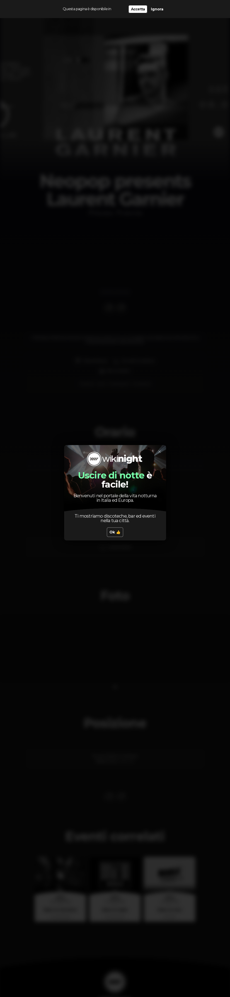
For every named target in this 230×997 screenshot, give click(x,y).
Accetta (138, 9)
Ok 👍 (115, 532)
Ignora (157, 9)
